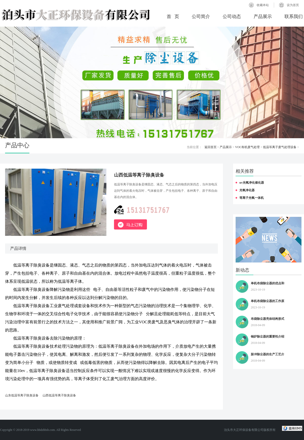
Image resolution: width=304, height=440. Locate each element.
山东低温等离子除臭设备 (22, 395)
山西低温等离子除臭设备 (59, 395)
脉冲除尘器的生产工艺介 (267, 354)
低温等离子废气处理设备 (279, 147)
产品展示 (263, 16)
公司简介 (201, 16)
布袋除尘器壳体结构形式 (267, 319)
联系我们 (293, 16)
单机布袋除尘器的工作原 (267, 301)
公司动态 (232, 16)
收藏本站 (263, 5)
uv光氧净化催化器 (251, 182)
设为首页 (293, 5)
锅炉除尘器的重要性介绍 (267, 336)
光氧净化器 (247, 190)
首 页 (173, 16)
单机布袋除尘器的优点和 (267, 283)
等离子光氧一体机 (251, 198)
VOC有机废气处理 (247, 147)
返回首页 (210, 147)
